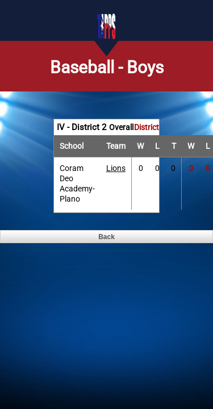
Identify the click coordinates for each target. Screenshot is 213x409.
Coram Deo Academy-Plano (77, 183)
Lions (116, 168)
